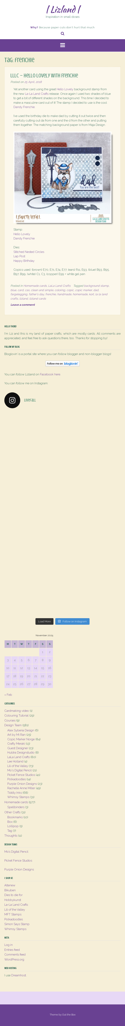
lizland (23, 298)
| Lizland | (62, 9)
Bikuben (10, 890)
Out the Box (68, 1014)
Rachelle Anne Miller (21, 788)
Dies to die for (13, 895)
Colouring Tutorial (16, 715)
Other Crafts (12, 812)
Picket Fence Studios (21, 775)
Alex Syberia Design (20, 730)
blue (13, 290)
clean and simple (42, 290)
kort (91, 294)
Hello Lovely (65, 89)
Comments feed (15, 954)
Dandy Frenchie (24, 107)
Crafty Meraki (16, 743)
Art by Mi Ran (16, 735)
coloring (60, 290)
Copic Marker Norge (21, 739)
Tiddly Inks (14, 792)
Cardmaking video (16, 711)
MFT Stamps (12, 914)
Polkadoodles (16, 779)
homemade (80, 294)
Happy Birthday (23, 261)
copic (70, 290)
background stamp (96, 285)
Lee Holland (15, 761)
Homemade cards (35, 285)
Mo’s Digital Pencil (16, 851)
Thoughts (10, 835)
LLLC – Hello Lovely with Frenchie (44, 75)
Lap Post (19, 256)
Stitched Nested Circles (28, 252)
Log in (8, 945)
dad (95, 290)
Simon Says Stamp (17, 924)
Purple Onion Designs (22, 784)
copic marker (83, 290)
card (21, 290)
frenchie (50, 294)
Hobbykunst (12, 900)
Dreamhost (18, 975)
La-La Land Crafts (37, 94)
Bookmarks (15, 817)
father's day (36, 294)
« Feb (8, 695)
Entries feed (12, 950)
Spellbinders (15, 807)
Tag (9, 830)
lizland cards (37, 298)
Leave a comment (22, 304)
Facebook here (50, 374)
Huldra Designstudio (20, 752)
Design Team (13, 725)
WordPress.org (14, 959)
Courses (9, 720)
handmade (64, 294)
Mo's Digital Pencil (19, 770)
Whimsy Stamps (18, 797)
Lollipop (13, 826)
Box (9, 822)
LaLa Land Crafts (59, 285)
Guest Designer (17, 748)
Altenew (9, 885)
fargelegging (18, 294)
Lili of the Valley (17, 766)
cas (27, 290)
